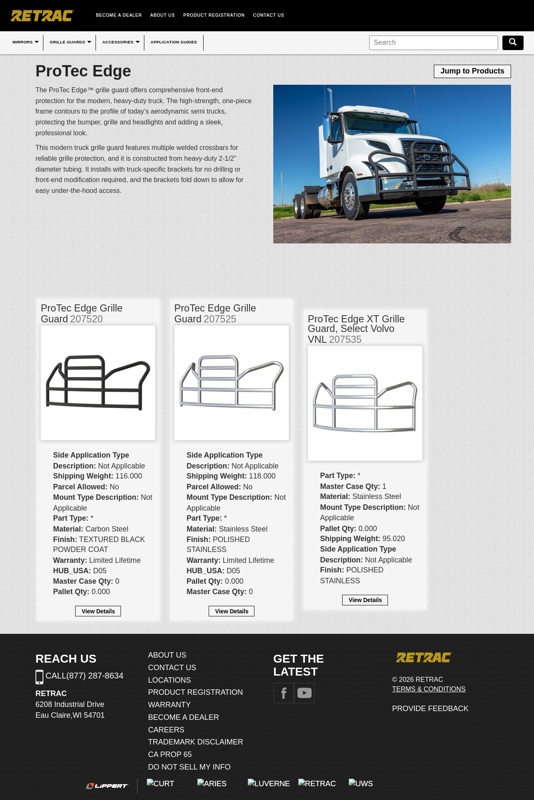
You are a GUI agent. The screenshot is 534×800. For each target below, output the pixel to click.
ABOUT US (162, 15)
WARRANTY (169, 705)
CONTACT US (269, 15)
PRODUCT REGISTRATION (214, 15)
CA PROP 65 (170, 754)
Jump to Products (472, 71)
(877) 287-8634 (94, 675)
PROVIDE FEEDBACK (430, 708)
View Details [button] (98, 611)
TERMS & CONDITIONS (429, 689)
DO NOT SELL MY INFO (189, 767)
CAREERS (166, 730)
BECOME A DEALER (119, 15)
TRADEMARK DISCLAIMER (195, 742)
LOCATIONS (169, 680)
